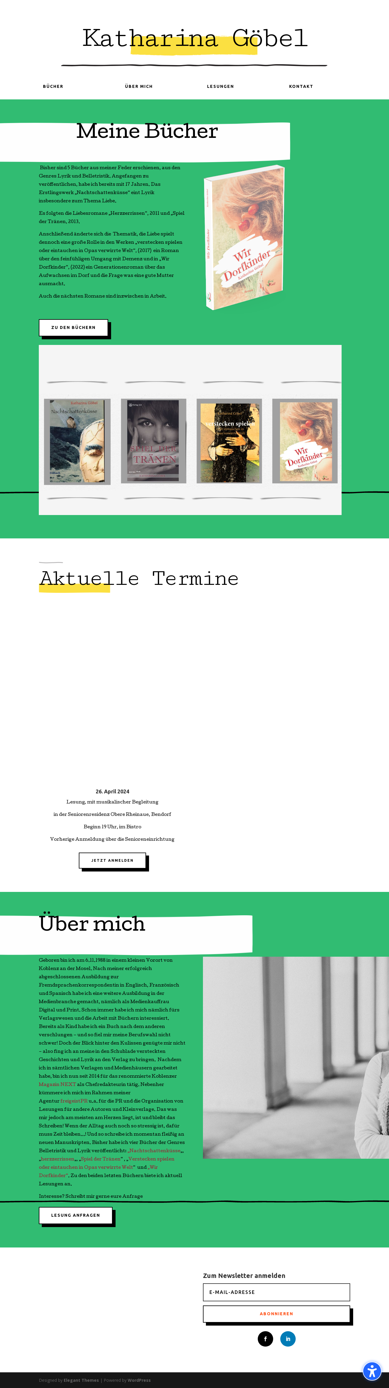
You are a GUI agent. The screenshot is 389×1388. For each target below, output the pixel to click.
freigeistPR (74, 1101)
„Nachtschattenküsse (153, 1151)
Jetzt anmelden (112, 860)
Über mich (139, 86)
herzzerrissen (57, 1159)
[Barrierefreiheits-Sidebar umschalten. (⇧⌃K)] (372, 1371)
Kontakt (301, 86)
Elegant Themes (81, 1380)
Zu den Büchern (73, 327)
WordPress (139, 1380)
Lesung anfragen (75, 1215)
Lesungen (220, 86)
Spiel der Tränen (101, 1159)
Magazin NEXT (58, 1085)
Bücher (53, 86)
